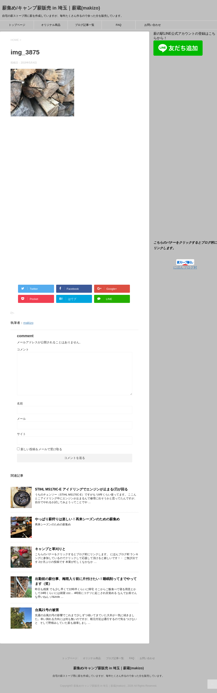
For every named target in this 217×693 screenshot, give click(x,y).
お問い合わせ (152, 24)
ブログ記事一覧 (84, 24)
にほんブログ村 (185, 267)
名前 (20, 403)
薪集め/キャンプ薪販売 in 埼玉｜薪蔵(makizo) (51, 8)
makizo (28, 322)
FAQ (118, 24)
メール (21, 418)
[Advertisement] (46, 165)
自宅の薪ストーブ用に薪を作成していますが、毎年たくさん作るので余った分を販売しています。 (108, 675)
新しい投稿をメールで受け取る (41, 449)
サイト (21, 434)
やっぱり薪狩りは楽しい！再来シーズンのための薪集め (77, 519)
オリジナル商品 (50, 24)
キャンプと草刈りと (50, 549)
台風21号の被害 (47, 610)
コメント (23, 349)
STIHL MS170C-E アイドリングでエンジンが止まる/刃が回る (81, 489)
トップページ (17, 24)
